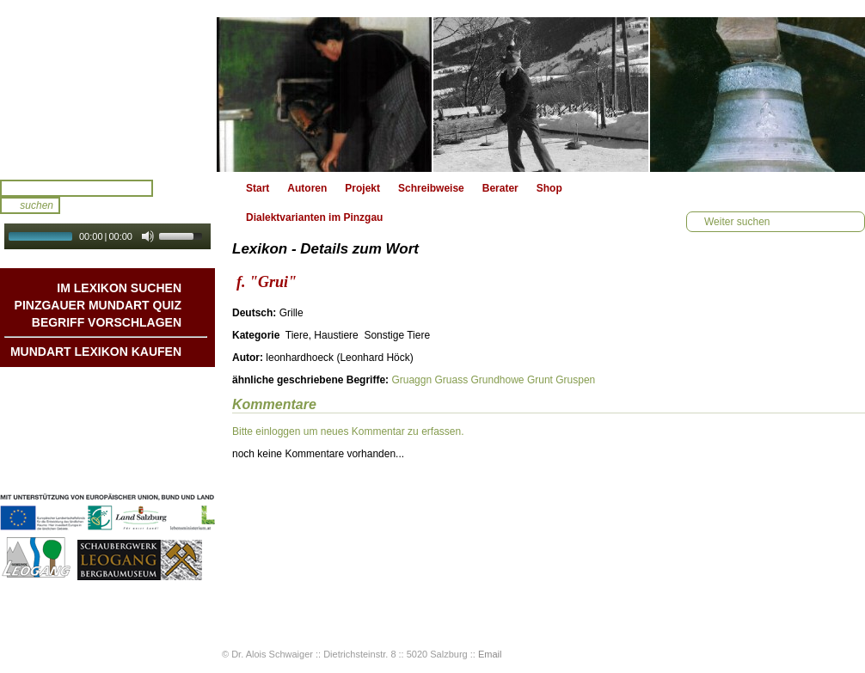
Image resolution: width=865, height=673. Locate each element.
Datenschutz (150, 470)
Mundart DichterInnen (128, 384)
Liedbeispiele (148, 419)
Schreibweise (431, 188)
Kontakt (162, 436)
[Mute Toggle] (148, 236)
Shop (549, 188)
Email (490, 654)
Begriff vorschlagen (106, 322)
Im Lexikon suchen (119, 288)
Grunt (540, 380)
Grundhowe (497, 380)
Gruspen (575, 380)
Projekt (362, 188)
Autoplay (119, 255)
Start (257, 188)
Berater (500, 188)
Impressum (153, 453)
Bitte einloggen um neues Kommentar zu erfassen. (347, 431)
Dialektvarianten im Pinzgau (314, 217)
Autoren (307, 188)
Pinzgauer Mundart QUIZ (98, 305)
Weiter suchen (737, 222)
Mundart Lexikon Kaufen (95, 351)
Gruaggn (411, 380)
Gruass (451, 380)
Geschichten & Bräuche (123, 401)
